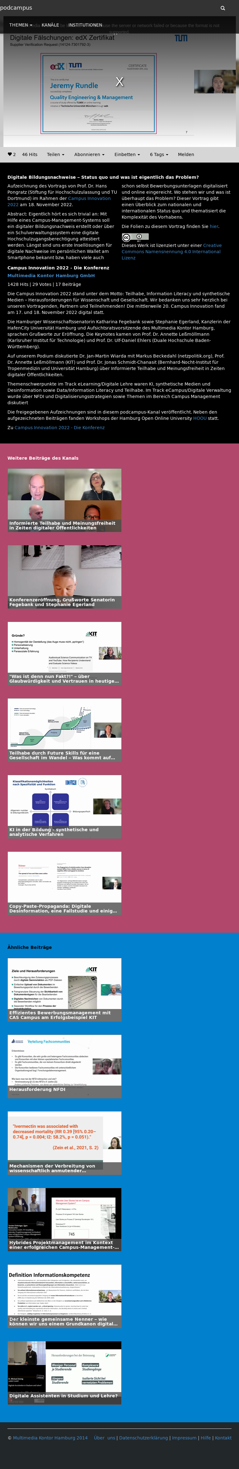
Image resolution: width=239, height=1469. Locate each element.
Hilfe (206, 1438)
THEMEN (20, 25)
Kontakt (223, 1438)
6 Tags (159, 154)
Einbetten (127, 154)
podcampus (16, 7)
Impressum (184, 1438)
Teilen (55, 154)
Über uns (104, 1438)
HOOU (200, 418)
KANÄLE (50, 25)
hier (214, 226)
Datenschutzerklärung (143, 1438)
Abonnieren (89, 154)
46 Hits (29, 154)
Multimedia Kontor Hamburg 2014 (50, 1438)
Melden (186, 154)
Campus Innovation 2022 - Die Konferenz (60, 427)
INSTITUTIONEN (85, 25)
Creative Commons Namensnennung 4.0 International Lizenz (172, 252)
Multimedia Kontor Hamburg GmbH (51, 275)
